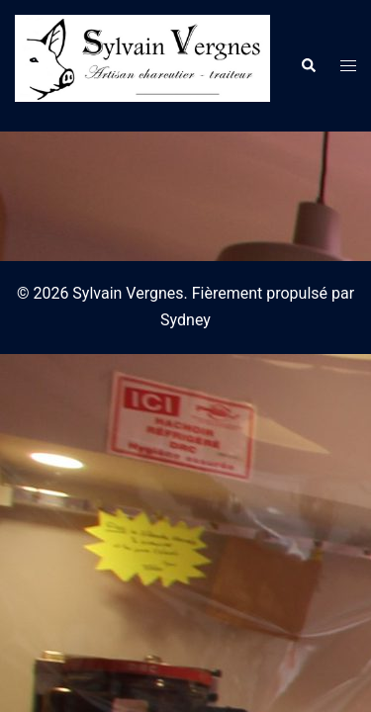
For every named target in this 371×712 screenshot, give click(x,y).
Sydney (185, 320)
